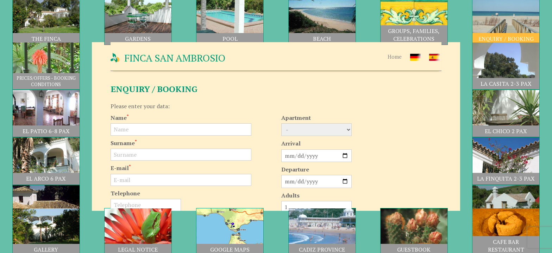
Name (120, 118)
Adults (290, 195)
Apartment (296, 118)
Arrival (291, 143)
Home (395, 56)
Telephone (125, 193)
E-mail (121, 168)
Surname (124, 143)
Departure (295, 169)
